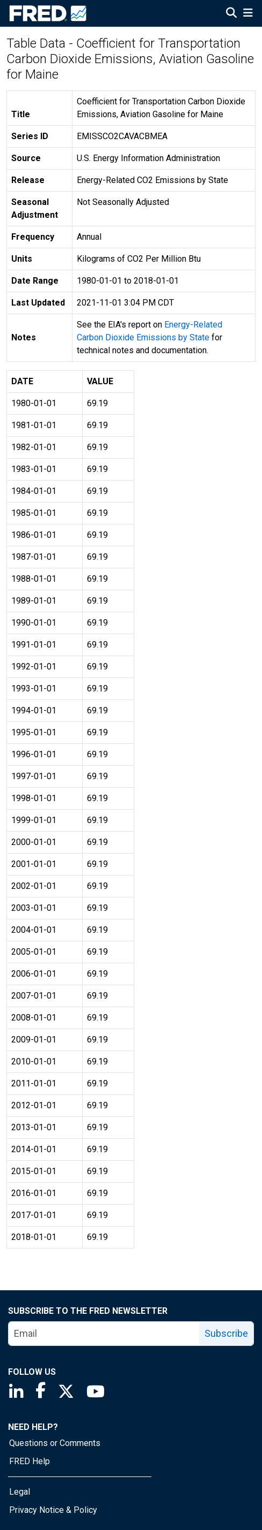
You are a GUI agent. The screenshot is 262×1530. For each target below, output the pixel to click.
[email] (104, 1333)
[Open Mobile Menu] (248, 13)
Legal (19, 1492)
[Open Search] (231, 13)
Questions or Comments (54, 1443)
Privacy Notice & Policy (53, 1510)
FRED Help (29, 1461)
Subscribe (226, 1333)
